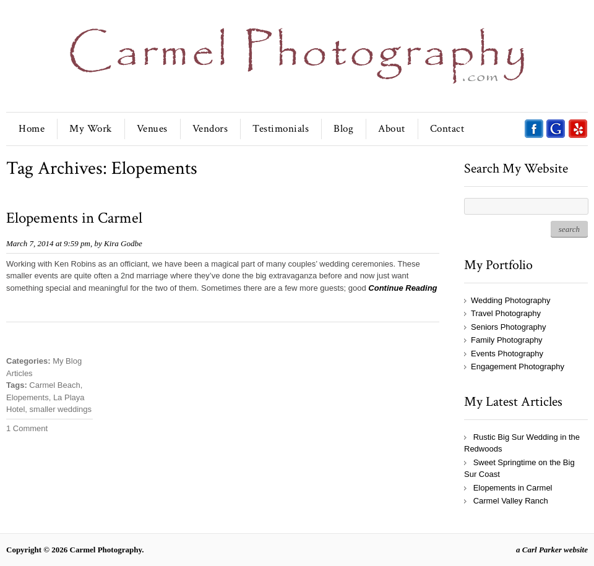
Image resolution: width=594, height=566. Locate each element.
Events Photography (507, 353)
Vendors (210, 128)
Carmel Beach (54, 385)
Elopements (27, 397)
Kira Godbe (123, 243)
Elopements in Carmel (74, 218)
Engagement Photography (517, 366)
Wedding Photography (510, 300)
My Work (90, 128)
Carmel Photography (106, 549)
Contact (447, 128)
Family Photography (507, 340)
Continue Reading (402, 288)
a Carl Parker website (552, 549)
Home (32, 128)
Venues (152, 128)
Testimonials (280, 128)
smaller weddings (61, 409)
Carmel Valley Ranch (510, 500)
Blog (343, 128)
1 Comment (27, 428)
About (391, 128)
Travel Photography (506, 313)
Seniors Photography (508, 327)
